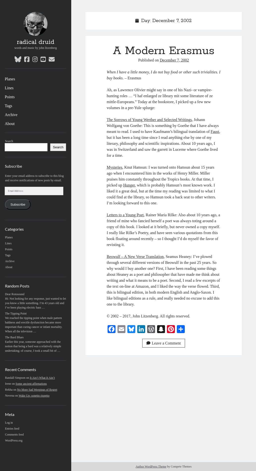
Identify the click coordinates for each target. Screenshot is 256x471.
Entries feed (12, 428)
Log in (9, 422)
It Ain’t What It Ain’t (42, 377)
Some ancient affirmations (31, 383)
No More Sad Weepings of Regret (37, 389)
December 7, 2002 (174, 60)
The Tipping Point (15, 313)
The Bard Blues (14, 337)
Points (10, 97)
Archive (11, 115)
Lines (9, 88)
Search (9, 141)
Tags (8, 106)
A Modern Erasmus (163, 51)
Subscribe (17, 204)
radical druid (35, 42)
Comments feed (14, 434)
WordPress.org (13, 440)
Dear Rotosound (14, 294)
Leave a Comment (163, 343)
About (10, 124)
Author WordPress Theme (151, 466)
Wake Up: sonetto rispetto (34, 395)
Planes (10, 79)
